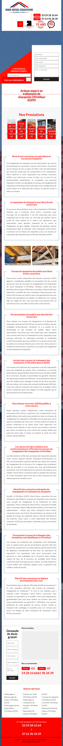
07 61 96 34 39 (50, 18)
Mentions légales (31, 742)
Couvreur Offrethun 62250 (50, 703)
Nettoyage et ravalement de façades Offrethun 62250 (30, 704)
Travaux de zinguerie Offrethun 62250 (50, 698)
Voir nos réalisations (14, 80)
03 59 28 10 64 (50, 15)
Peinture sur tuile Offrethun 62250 (30, 695)
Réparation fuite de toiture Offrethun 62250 (49, 711)
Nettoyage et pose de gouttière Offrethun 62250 (11, 708)
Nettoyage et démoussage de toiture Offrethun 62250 (11, 698)
